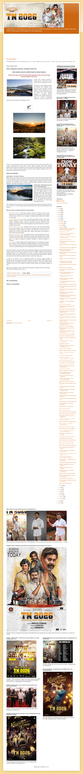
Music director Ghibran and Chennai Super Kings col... (66, 366)
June (60, 489)
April (60, 493)
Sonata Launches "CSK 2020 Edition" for (67, 401)
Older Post (49, 320)
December (61, 221)
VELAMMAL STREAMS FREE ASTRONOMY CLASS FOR (65, 262)
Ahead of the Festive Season (65, 483)
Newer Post (9, 320)
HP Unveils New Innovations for (66, 478)
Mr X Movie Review (11, 59)
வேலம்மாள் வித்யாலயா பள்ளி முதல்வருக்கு (66, 341)
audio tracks (21, 274)
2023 (59, 214)
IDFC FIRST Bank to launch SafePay (67, 334)
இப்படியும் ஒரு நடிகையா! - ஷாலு (66, 426)
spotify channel (10, 276)
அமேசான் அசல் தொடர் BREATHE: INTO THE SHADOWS (67, 234)
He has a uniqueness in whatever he (67, 370)
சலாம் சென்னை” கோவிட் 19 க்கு (66, 364)
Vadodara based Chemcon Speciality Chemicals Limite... (67, 390)
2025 (59, 210)
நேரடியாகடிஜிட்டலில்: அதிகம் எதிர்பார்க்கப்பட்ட (66, 424)
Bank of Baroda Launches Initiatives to (67, 413)
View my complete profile (62, 203)
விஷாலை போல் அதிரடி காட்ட (66, 239)
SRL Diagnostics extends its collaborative (68, 247)
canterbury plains (27, 274)
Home (29, 320)
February (61, 496)
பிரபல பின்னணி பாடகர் (64, 410)
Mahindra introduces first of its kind (66, 381)
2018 (59, 502)
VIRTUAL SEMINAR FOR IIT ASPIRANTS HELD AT (65, 373)
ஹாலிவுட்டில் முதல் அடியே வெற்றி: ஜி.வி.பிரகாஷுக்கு (67, 419)
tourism (14, 276)
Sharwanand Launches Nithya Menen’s (67, 428)
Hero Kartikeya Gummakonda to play (67, 362)
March (60, 494)
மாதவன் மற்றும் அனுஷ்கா (65, 348)
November (61, 223)
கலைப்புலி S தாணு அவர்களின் (66, 360)
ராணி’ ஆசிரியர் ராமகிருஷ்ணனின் (66, 441)
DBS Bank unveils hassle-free (65, 267)
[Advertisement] (41, 46)
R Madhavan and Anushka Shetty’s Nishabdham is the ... (66, 346)
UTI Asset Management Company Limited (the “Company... (66, 273)
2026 (59, 208)
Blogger (47, 766)
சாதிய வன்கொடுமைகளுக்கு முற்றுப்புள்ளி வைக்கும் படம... (66, 457)
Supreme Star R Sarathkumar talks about (68, 445)
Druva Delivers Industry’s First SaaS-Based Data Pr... (67, 312)
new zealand (40, 274)
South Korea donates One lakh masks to (67, 440)
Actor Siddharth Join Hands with (66, 438)
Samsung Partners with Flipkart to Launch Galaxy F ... (66, 279)
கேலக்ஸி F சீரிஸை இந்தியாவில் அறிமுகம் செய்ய (66, 276)
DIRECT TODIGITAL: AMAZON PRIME (67, 421)
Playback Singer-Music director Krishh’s (67, 350)
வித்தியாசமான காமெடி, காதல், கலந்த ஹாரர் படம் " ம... (67, 454)
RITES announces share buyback (66, 406)
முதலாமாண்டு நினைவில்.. (65, 368)
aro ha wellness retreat (14, 274)
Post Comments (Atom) (17, 323)
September (61, 227)
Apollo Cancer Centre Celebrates (66, 326)
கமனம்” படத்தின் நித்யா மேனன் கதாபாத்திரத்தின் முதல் (66, 431)
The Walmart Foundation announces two (67, 462)
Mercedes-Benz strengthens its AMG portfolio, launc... (67, 331)
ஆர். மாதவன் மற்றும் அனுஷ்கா (66, 355)
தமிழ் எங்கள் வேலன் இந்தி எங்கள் (66, 436)
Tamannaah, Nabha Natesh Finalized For (68, 411)
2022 (59, 216)
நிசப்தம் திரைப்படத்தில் (64, 231)
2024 (59, 212)
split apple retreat (46, 274)
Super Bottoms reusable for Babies (66, 335)
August (61, 485)
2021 (59, 218)
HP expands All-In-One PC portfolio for (67, 309)
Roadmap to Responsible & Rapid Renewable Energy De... (66, 250)
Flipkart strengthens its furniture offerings (67, 284)
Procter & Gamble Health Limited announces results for (66, 379)
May (60, 491)
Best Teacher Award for (64, 343)
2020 (59, 219)
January (61, 498)
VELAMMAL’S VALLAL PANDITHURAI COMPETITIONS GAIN (67, 296)
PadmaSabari (61, 201)
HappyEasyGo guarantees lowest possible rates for (66, 293)
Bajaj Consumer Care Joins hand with (67, 473)
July (60, 487)
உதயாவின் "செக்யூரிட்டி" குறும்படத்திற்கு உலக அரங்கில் (66, 358)
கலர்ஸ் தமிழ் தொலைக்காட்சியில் (66, 443)
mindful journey (34, 274)
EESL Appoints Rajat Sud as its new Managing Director (66, 324)
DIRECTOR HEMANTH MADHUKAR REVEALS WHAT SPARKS (67, 229)
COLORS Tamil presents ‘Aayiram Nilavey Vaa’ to (66, 393)
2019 (59, 500)
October (61, 225)
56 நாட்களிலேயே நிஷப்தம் (65, 304)
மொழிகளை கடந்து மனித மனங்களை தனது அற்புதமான (67, 237)
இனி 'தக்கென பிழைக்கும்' (64, 408)
